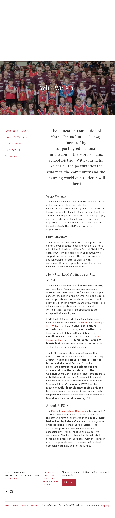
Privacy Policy (11, 506)
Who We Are (49, 472)
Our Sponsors (14, 143)
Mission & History (17, 130)
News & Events (50, 482)
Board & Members (17, 137)
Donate (46, 484)
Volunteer (11, 156)
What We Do (49, 475)
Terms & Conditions (29, 506)
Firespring (105, 506)
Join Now (68, 482)
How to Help (49, 478)
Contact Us (12, 149)
